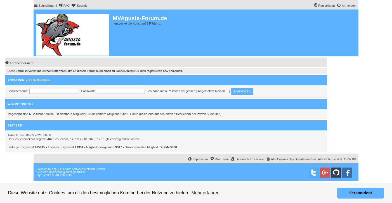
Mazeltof (67, 175)
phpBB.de (79, 172)
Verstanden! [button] (360, 193)
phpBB (56, 169)
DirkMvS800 (168, 147)
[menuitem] (64, 5)
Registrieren (40, 80)
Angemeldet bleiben (213, 91)
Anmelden (16, 80)
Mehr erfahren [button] (205, 192)
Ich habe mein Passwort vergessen (171, 91)
